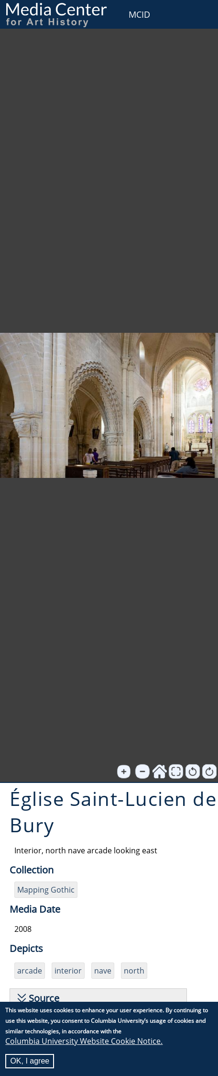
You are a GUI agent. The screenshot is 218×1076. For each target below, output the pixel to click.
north (134, 970)
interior (68, 970)
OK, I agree (29, 1061)
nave (102, 970)
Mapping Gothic (46, 889)
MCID (139, 14)
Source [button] (44, 998)
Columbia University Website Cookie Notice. (84, 1041)
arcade (29, 970)
